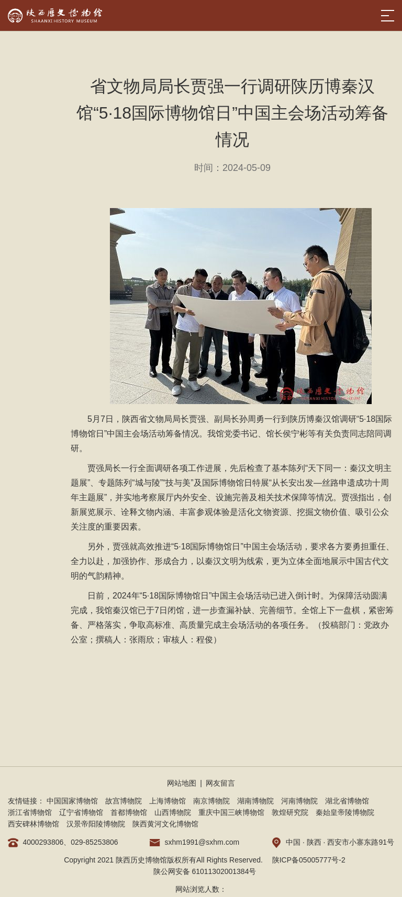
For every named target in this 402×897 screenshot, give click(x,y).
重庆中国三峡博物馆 (231, 812)
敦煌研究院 (290, 812)
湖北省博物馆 (347, 801)
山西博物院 (172, 812)
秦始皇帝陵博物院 (345, 812)
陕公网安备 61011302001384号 (204, 871)
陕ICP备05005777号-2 (308, 860)
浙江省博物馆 (30, 812)
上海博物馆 (167, 801)
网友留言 (220, 783)
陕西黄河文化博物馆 (165, 824)
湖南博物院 (255, 801)
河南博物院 (299, 801)
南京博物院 (211, 801)
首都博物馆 (128, 812)
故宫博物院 (123, 801)
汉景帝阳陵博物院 (95, 824)
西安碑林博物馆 (33, 824)
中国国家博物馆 (72, 801)
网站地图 (181, 783)
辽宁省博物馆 (81, 812)
